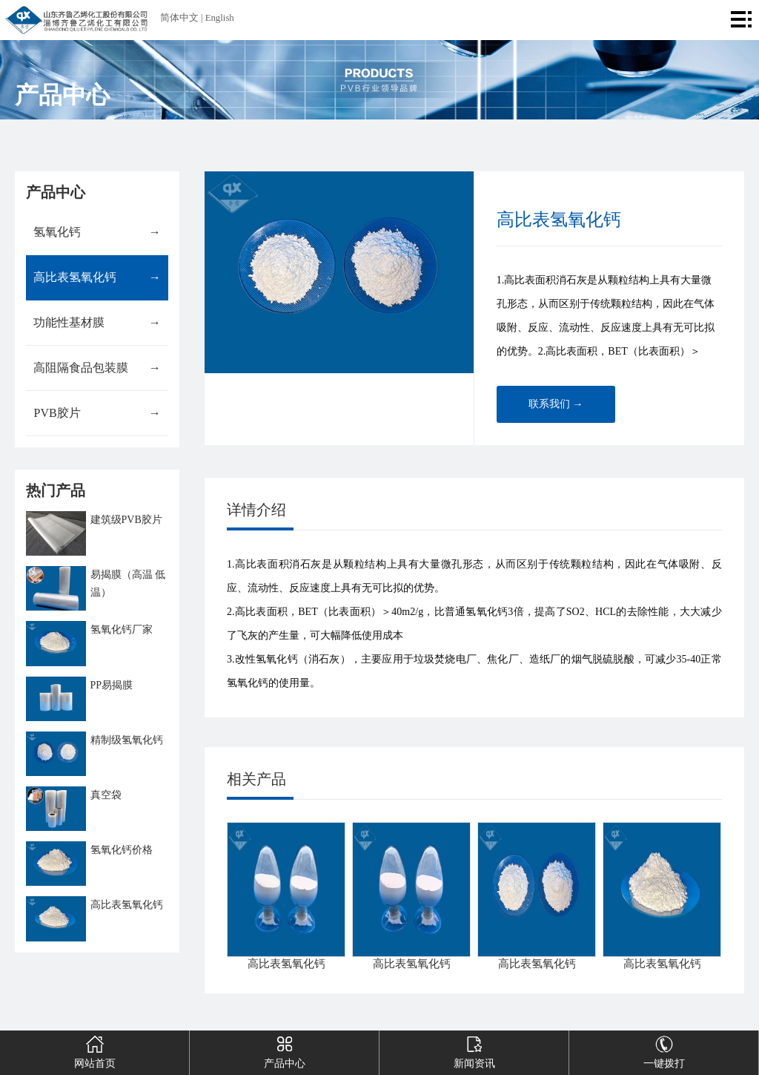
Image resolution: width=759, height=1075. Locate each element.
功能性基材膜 (96, 322)
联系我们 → (555, 404)
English (219, 18)
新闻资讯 (474, 1049)
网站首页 (94, 1049)
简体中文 (179, 18)
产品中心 (284, 1049)
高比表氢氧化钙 (96, 277)
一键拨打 (663, 1049)
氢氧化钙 (96, 232)
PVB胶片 (96, 413)
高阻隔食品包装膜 (96, 368)
